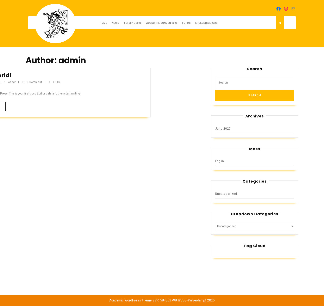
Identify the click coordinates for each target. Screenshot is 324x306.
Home (103, 23)
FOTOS (186, 23)
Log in (219, 161)
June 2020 (223, 128)
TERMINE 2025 (132, 23)
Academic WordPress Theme (130, 300)
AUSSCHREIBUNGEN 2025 (161, 23)
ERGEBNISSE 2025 (206, 23)
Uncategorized (226, 193)
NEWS (115, 23)
